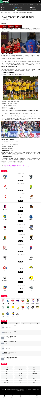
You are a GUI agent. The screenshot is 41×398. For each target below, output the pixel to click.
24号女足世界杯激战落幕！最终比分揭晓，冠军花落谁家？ (22, 12)
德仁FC (4, 270)
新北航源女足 (31, 280)
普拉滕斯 (31, 198)
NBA (24, 173)
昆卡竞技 (5, 239)
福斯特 (7, 373)
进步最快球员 (19, 162)
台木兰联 (23, 275)
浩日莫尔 (31, 269)
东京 (20, 371)
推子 (7, 378)
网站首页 (5, 12)
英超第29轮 (34, 378)
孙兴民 (20, 369)
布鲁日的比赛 (34, 373)
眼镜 (20, 382)
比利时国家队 (6, 382)
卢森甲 (4, 19)
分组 (7, 380)
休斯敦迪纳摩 (31, 209)
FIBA (6, 162)
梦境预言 (20, 378)
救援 (34, 367)
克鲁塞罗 (31, 219)
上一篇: (12, 165)
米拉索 (31, 188)
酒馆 (7, 367)
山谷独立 (5, 259)
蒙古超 (23, 264)
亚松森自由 (31, 259)
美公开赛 (23, 203)
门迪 (34, 382)
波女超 (16, 4)
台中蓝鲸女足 (4, 280)
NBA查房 (14, 162)
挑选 (7, 375)
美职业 (20, 375)
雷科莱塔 (31, 239)
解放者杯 (23, 183)
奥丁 (7, 371)
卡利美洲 (5, 249)
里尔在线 (10, 162)
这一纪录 (34, 380)
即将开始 (20, 180)
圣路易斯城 (5, 209)
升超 (1, 19)
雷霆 (5, 178)
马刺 (31, 178)
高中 (23, 162)
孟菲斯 (20, 380)
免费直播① (4, 26)
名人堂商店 (34, 375)
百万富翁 (31, 229)
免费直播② (11, 26)
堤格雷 (31, 249)
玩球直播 (18, 26)
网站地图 (28, 392)
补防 (7, 369)
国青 (34, 371)
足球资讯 (9, 12)
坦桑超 (2, 4)
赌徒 (34, 369)
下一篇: (15, 166)
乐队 (20, 367)
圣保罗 (5, 229)
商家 (4, 162)
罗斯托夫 (8, 19)
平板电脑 (20, 373)
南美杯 (23, 224)
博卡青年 (5, 219)
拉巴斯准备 (5, 188)
